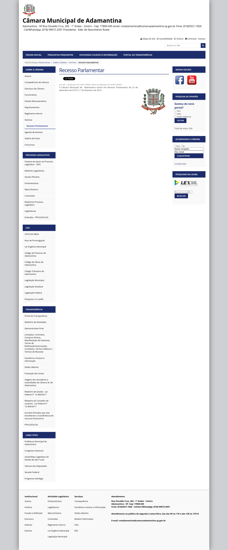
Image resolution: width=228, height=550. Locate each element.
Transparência (34, 309)
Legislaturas (53, 507)
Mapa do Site (149, 38)
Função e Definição (34, 513)
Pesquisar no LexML (186, 174)
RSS (76, 530)
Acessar (201, 38)
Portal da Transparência (137, 54)
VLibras (179, 38)
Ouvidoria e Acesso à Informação (98, 54)
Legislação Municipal (57, 536)
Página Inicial (34, 54)
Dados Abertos (82, 513)
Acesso (28, 501)
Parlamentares (55, 501)
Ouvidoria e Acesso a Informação (90, 507)
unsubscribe (180, 163)
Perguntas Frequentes (60, 54)
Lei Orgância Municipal (58, 530)
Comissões (53, 519)
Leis (28, 227)
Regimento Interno (57, 524)
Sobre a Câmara (60, 62)
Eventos (28, 530)
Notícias (72, 62)
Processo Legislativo (38, 155)
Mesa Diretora (54, 513)
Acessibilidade (165, 38)
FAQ (77, 524)
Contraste (191, 38)
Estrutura (29, 519)
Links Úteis (32, 435)
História (28, 507)
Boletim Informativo (84, 519)
